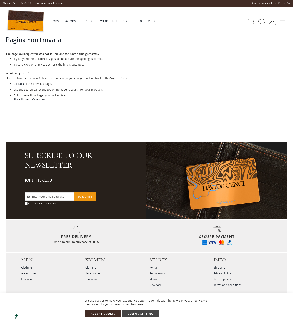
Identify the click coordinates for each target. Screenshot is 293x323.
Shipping (219, 267)
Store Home (21, 99)
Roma (153, 267)
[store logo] (29, 21)
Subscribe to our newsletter (263, 3)
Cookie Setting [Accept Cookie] (140, 313)
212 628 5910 (24, 3)
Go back (18, 84)
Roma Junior (157, 273)
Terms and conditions (228, 285)
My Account (39, 99)
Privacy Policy (48, 203)
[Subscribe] (85, 196)
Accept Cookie (103, 313)
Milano (153, 279)
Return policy (222, 279)
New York (155, 285)
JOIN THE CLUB (38, 180)
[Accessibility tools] (16, 316)
